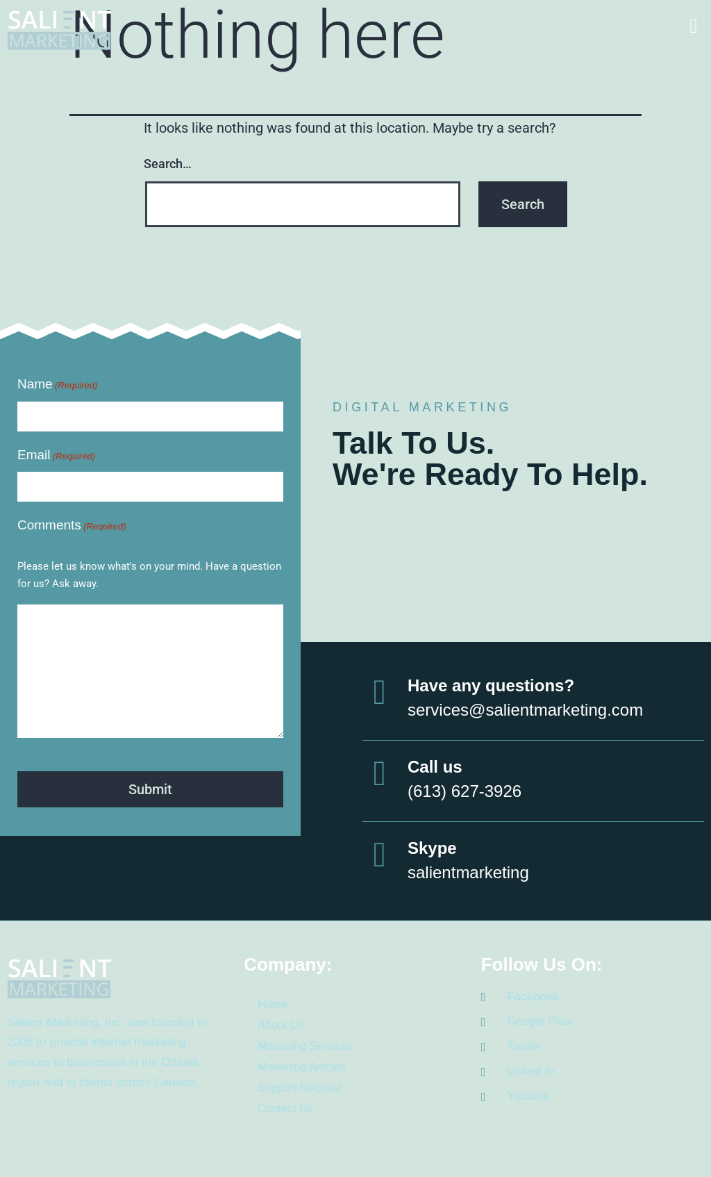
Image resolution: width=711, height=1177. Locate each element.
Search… (168, 163)
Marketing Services (305, 1045)
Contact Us (285, 1107)
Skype (432, 846)
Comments (71, 526)
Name (57, 385)
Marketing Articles (301, 1065)
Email (56, 455)
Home (272, 1003)
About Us (280, 1024)
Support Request (299, 1086)
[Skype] (379, 853)
